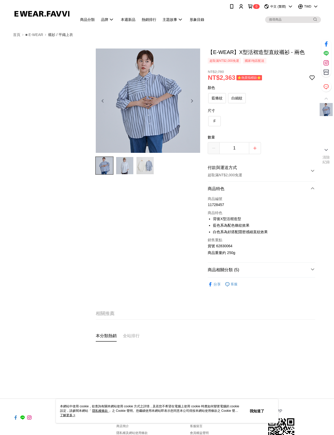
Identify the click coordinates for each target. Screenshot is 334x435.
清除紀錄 (326, 159)
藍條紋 (217, 98)
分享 (214, 284)
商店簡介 (122, 426)
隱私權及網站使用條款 (132, 433)
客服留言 (196, 426)
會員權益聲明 (199, 433)
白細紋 (236, 98)
